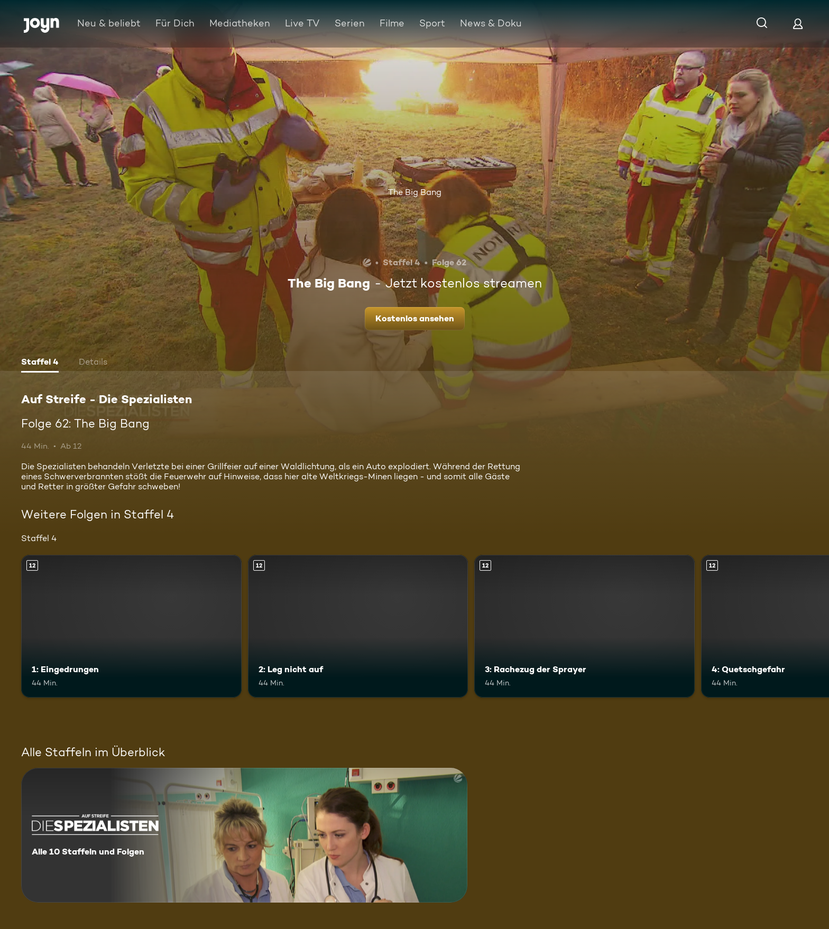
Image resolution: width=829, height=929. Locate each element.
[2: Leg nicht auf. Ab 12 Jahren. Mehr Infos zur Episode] (358, 626)
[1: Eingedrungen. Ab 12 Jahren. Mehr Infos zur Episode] (131, 626)
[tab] (40, 363)
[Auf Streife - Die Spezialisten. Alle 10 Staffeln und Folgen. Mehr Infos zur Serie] (244, 835)
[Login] (798, 23)
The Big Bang (414, 192)
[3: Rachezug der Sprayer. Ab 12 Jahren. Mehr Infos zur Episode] (584, 626)
